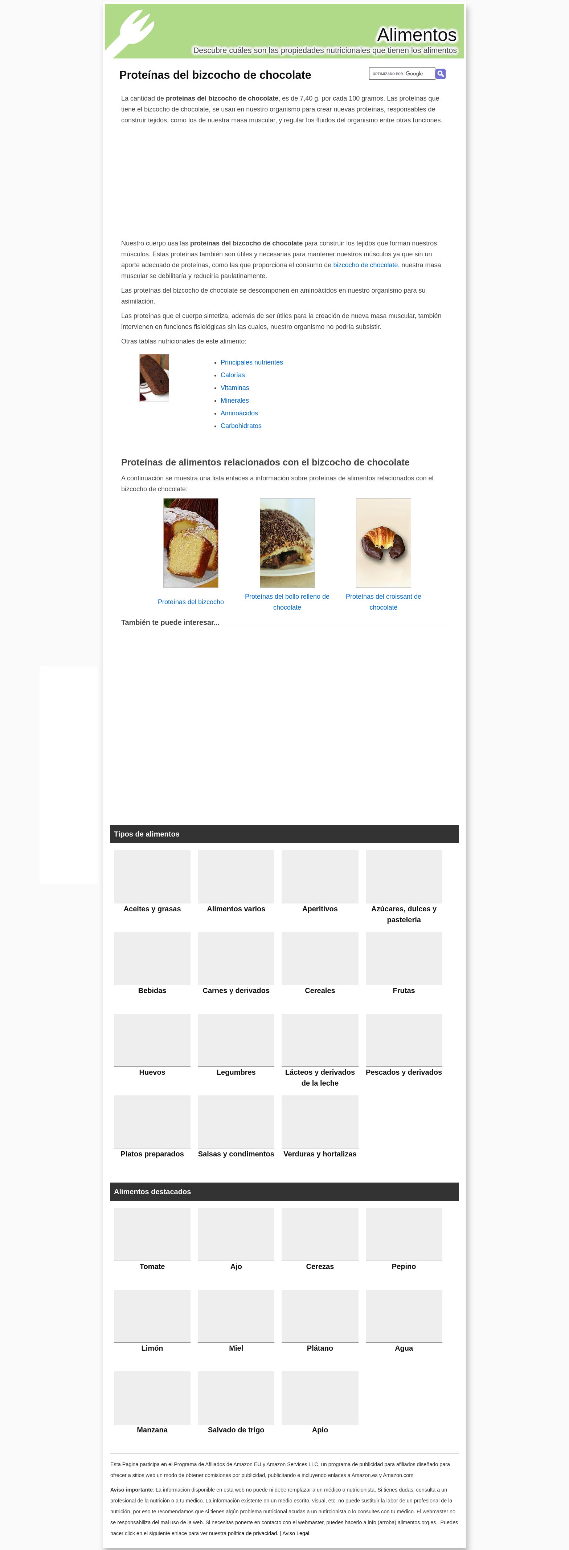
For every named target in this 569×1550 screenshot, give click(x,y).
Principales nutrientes (252, 362)
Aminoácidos (239, 413)
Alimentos (417, 35)
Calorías (233, 375)
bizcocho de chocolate (365, 265)
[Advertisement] (284, 180)
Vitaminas (235, 387)
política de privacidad (252, 1533)
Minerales (235, 400)
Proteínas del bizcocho (191, 602)
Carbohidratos (241, 426)
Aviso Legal (295, 1533)
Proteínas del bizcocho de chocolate (215, 75)
